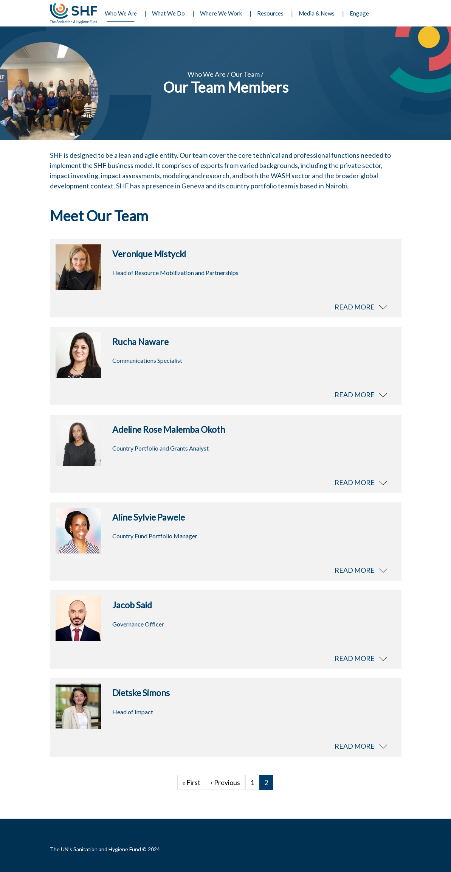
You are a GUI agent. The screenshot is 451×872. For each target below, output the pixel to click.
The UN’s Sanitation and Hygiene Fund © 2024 (105, 849)
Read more (355, 307)
